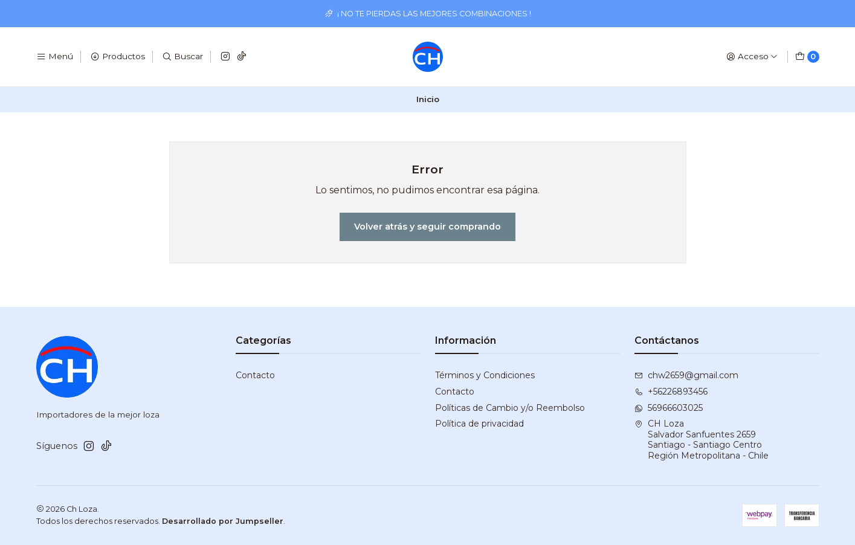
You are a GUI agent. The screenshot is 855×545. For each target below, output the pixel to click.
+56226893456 (671, 391)
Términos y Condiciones (485, 375)
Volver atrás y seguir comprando (427, 226)
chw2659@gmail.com (686, 375)
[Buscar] (182, 57)
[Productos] (117, 57)
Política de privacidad (479, 423)
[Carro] (807, 57)
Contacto (255, 375)
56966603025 (668, 407)
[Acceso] (752, 57)
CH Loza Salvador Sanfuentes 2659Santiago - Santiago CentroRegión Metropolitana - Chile (701, 439)
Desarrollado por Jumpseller (222, 521)
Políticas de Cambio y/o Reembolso (510, 407)
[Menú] (54, 57)
